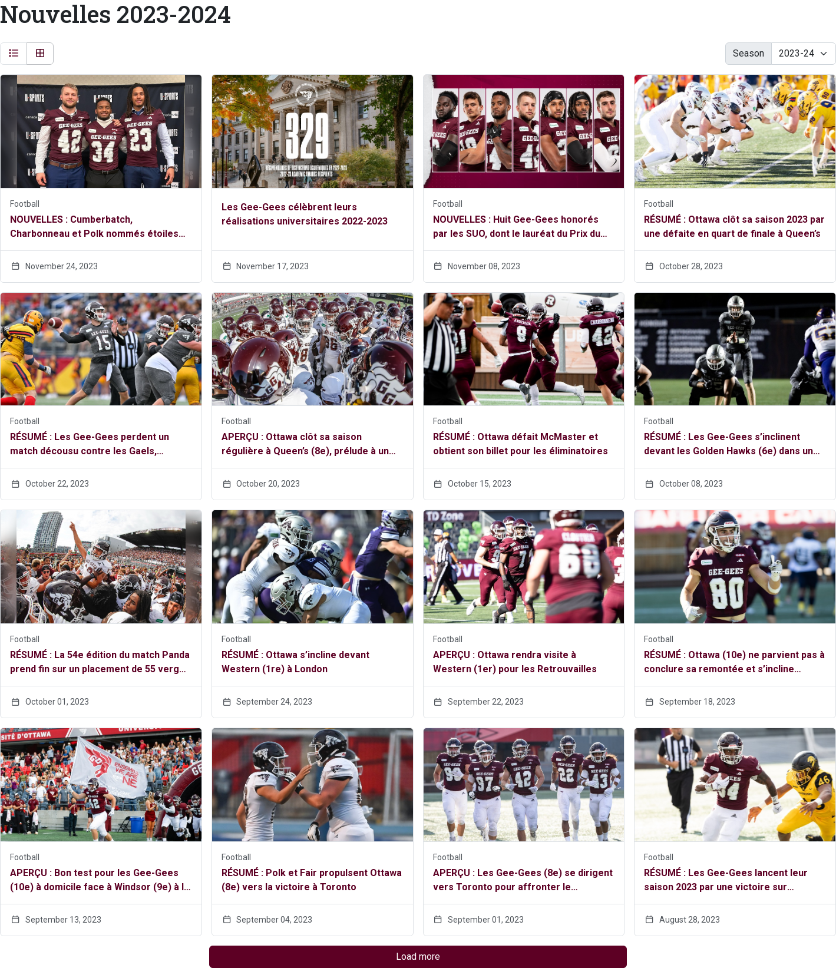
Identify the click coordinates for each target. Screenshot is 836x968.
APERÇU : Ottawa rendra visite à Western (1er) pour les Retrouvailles (515, 662)
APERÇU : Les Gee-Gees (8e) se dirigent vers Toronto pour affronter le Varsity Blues (523, 880)
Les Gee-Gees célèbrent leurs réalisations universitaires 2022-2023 (305, 214)
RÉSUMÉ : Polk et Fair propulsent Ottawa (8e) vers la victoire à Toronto (312, 880)
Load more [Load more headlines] (418, 956)
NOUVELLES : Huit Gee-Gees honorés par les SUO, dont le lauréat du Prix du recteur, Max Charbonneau (516, 227)
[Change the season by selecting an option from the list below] (803, 53)
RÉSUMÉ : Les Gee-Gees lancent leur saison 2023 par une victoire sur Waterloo (726, 880)
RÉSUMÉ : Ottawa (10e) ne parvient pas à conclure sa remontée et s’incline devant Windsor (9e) (734, 662)
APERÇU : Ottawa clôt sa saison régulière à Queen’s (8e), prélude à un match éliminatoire (305, 444)
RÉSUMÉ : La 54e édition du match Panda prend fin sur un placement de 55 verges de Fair (100, 662)
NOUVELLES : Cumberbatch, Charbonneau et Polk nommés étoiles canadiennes (94, 227)
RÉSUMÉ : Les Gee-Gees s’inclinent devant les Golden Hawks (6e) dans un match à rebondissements (728, 444)
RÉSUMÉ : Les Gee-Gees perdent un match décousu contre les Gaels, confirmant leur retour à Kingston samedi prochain (89, 444)
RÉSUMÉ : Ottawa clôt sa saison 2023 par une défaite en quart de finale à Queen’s (734, 226)
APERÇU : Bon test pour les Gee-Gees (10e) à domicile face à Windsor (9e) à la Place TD (99, 880)
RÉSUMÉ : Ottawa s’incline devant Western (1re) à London (295, 662)
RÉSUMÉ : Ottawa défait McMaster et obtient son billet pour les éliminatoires (520, 444)
